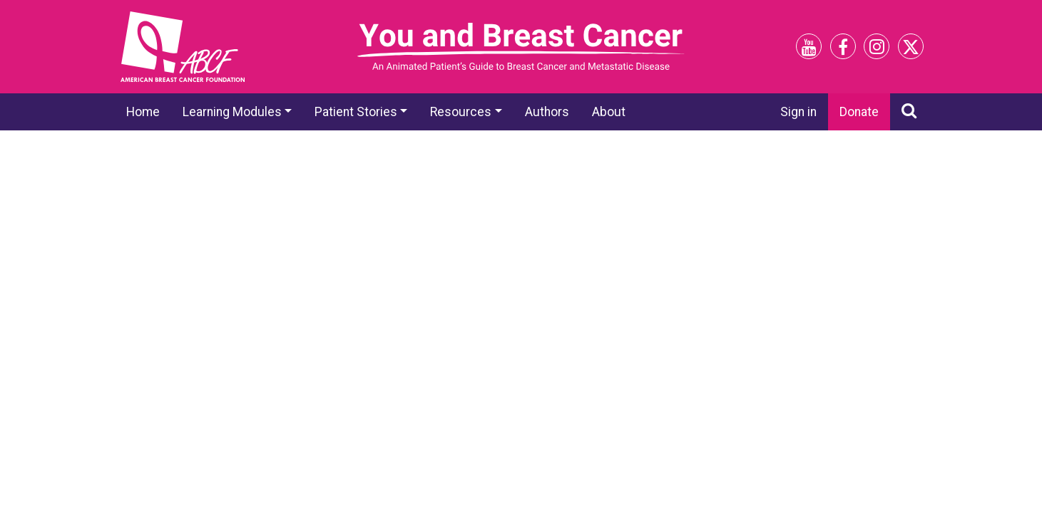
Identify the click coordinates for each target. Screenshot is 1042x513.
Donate (859, 112)
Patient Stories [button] (356, 112)
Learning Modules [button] (232, 112)
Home (143, 112)
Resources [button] (460, 112)
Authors (547, 112)
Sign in (798, 112)
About (608, 112)
